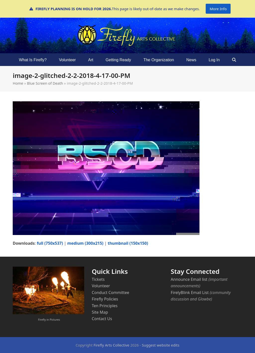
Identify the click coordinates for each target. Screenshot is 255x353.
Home (18, 83)
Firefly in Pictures (49, 319)
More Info (218, 8)
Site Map (100, 312)
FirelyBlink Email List (190, 292)
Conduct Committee (110, 292)
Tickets (98, 279)
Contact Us (102, 318)
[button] (234, 60)
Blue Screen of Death (45, 83)
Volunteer (101, 286)
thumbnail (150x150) (128, 243)
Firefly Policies (105, 299)
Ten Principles (105, 305)
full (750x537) (50, 243)
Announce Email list (189, 279)
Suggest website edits (160, 345)
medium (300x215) (85, 243)
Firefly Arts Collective (111, 345)
